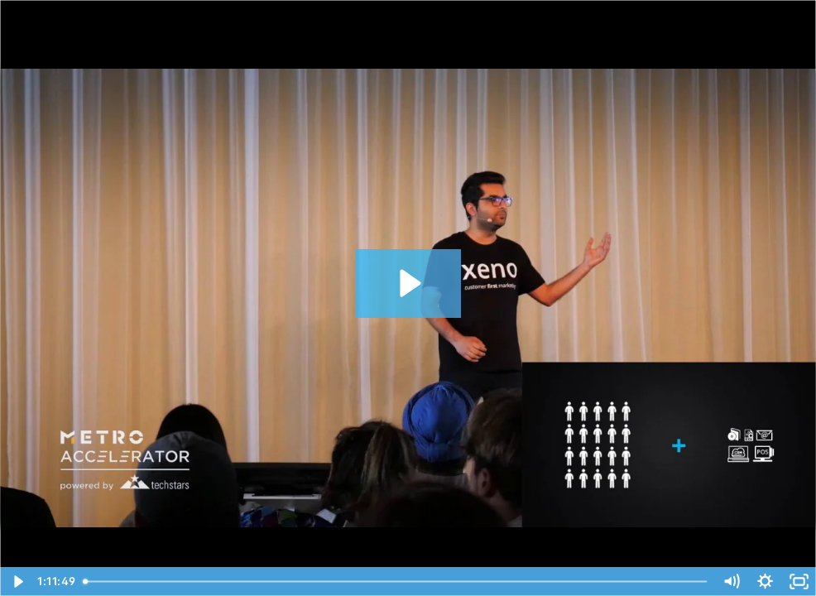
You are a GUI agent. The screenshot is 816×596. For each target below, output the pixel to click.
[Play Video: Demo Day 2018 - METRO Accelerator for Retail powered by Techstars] (408, 283)
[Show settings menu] (765, 581)
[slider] (396, 581)
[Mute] (731, 581)
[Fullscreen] (799, 581)
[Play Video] (17, 581)
